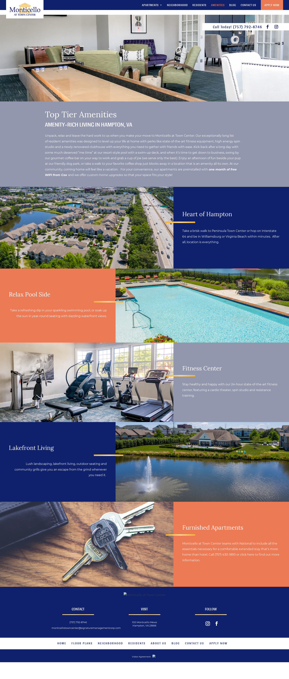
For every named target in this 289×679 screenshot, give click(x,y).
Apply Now (271, 5)
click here (247, 554)
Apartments (150, 5)
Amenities (218, 5)
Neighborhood (177, 5)
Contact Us (248, 5)
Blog (232, 5)
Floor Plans (82, 659)
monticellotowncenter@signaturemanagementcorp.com (86, 643)
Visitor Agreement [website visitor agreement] (133, 672)
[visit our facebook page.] (268, 27)
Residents (199, 5)
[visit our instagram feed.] (276, 27)
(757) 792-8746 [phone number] (247, 27)
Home (61, 659)
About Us (158, 659)
